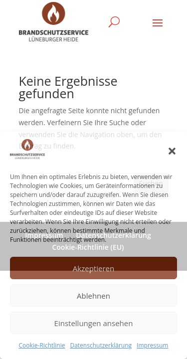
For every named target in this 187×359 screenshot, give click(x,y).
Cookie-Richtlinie (42, 345)
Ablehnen (93, 296)
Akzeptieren (93, 268)
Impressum (152, 345)
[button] (172, 151)
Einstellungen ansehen (93, 323)
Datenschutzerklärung (101, 345)
